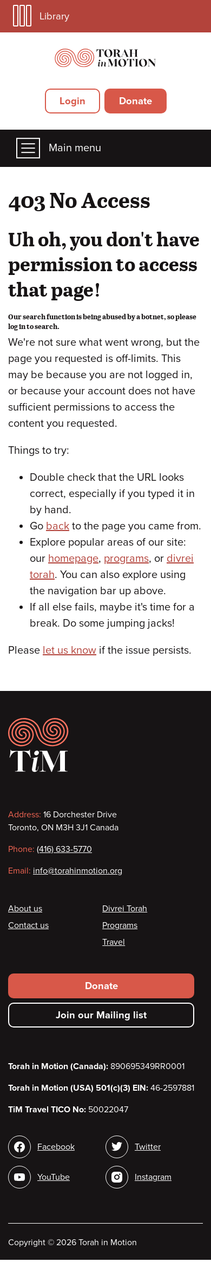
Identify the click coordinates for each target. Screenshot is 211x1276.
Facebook (56, 1146)
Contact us (28, 925)
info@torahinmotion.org (77, 870)
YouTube (53, 1177)
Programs (119, 925)
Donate (135, 101)
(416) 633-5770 (64, 849)
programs (126, 558)
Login (72, 101)
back (57, 526)
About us (25, 908)
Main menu (58, 148)
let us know (69, 650)
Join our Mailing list (101, 1015)
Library (41, 16)
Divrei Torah (124, 908)
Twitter (148, 1146)
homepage (73, 558)
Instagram (153, 1177)
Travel (113, 942)
